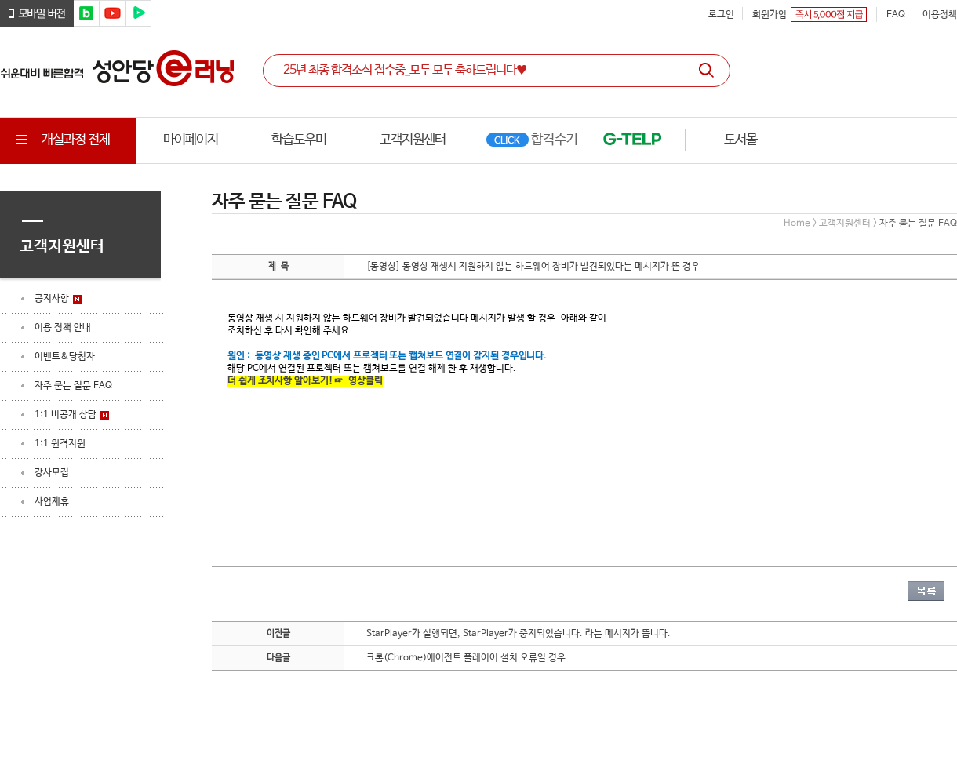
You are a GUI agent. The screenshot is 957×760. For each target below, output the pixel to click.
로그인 (721, 14)
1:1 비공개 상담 (65, 414)
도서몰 (740, 140)
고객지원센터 (413, 140)
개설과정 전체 (61, 140)
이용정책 (939, 14)
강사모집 (52, 472)
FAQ (895, 14)
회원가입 (769, 14)
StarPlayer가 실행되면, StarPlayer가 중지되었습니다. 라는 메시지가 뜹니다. (518, 633)
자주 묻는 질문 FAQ (73, 385)
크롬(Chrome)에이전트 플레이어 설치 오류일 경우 (466, 658)
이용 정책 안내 (63, 327)
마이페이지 (190, 140)
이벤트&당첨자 (65, 356)
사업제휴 (52, 501)
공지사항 (52, 298)
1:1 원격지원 (60, 443)
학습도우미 (298, 140)
